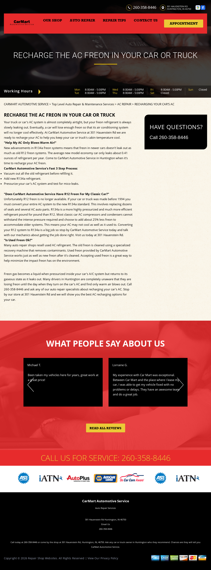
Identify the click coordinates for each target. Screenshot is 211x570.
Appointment (184, 23)
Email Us (105, 524)
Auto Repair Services (105, 508)
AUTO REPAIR (82, 20)
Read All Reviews (105, 428)
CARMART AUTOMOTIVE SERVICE (26, 104)
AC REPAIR (124, 104)
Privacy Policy (109, 558)
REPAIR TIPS (114, 20)
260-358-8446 (144, 7)
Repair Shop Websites (42, 558)
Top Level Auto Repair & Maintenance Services (83, 104)
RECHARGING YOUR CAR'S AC (154, 104)
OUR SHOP (52, 20)
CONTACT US (146, 20)
